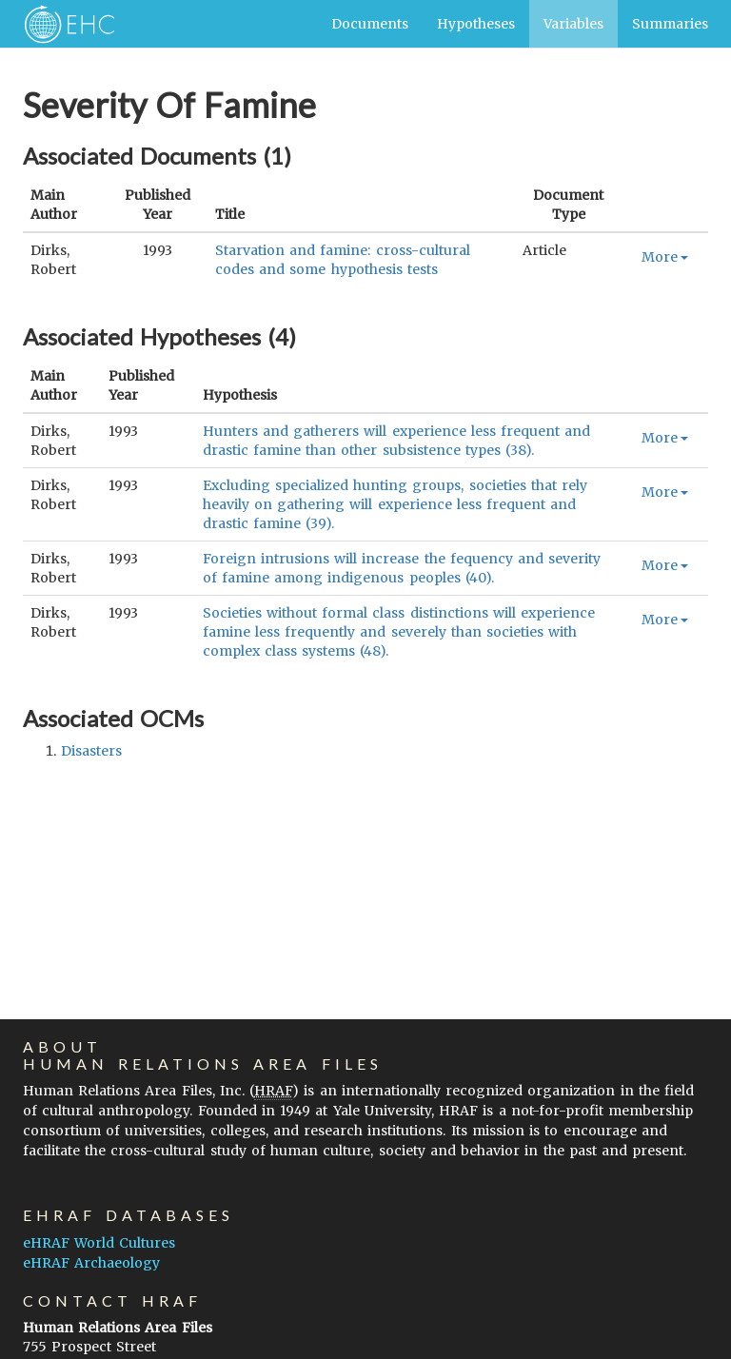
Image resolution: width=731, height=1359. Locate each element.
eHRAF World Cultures (99, 1242)
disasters (91, 750)
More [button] (665, 257)
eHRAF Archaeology (91, 1262)
